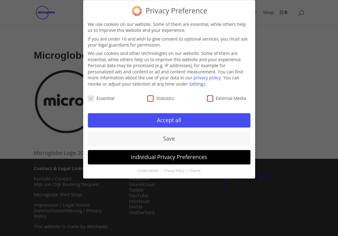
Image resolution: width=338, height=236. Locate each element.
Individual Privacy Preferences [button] (169, 155)
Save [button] (169, 137)
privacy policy (207, 76)
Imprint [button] (194, 169)
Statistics (160, 97)
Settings (197, 82)
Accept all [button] (169, 119)
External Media (226, 97)
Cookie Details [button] (149, 169)
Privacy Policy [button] (174, 169)
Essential (101, 97)
